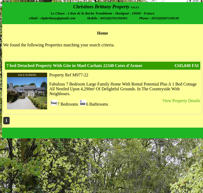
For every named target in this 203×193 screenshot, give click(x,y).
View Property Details (181, 100)
